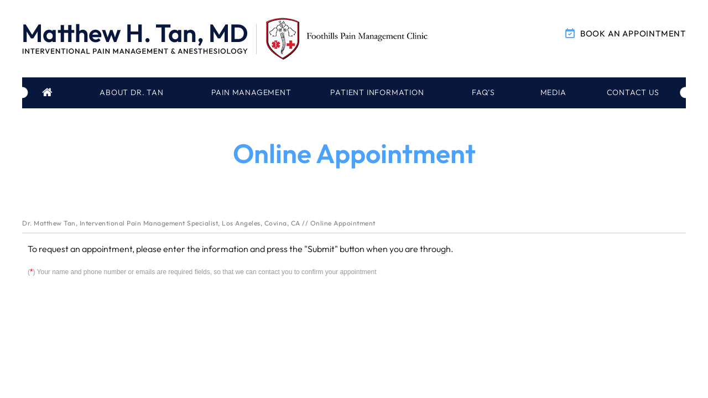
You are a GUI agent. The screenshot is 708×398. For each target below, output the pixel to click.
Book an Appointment (633, 33)
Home (48, 92)
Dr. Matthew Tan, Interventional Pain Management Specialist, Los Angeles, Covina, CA (161, 223)
